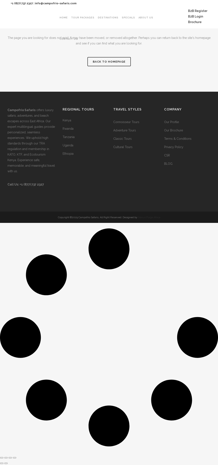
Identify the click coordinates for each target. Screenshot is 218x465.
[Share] (10, 457)
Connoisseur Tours (126, 122)
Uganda (68, 145)
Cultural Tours (123, 147)
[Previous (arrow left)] (1, 463)
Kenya (67, 120)
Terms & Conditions (177, 138)
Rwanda (68, 128)
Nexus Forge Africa (148, 217)
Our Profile (171, 122)
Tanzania (69, 137)
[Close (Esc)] (14, 457)
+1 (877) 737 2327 (22, 3)
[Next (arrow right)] (6, 463)
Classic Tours (122, 138)
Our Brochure (173, 130)
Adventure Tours (124, 130)
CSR (167, 155)
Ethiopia (68, 153)
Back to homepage (109, 61)
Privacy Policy (173, 147)
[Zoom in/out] (1, 457)
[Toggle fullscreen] (6, 457)
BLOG (168, 163)
